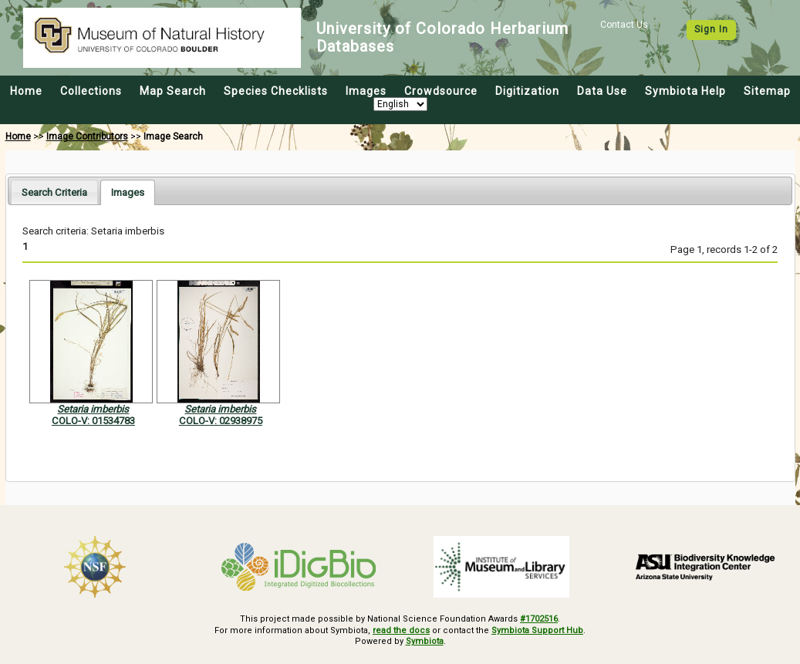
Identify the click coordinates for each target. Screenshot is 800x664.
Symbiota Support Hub (537, 630)
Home (26, 91)
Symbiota (425, 641)
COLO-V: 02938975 (220, 420)
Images (366, 91)
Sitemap (767, 91)
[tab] (54, 192)
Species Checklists (276, 91)
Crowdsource (441, 91)
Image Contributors (87, 136)
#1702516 (539, 619)
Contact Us (624, 24)
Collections (91, 91)
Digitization (527, 91)
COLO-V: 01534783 (93, 420)
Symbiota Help (685, 91)
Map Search (173, 91)
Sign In (711, 29)
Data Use (602, 91)
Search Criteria (54, 192)
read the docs (401, 630)
